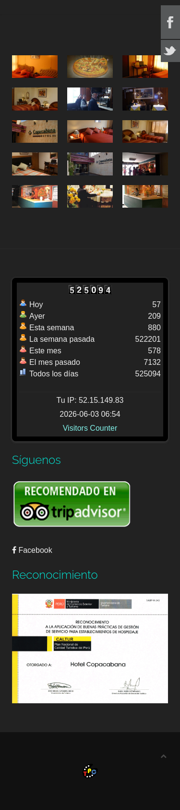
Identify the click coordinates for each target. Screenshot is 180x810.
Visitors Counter (90, 428)
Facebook (32, 550)
